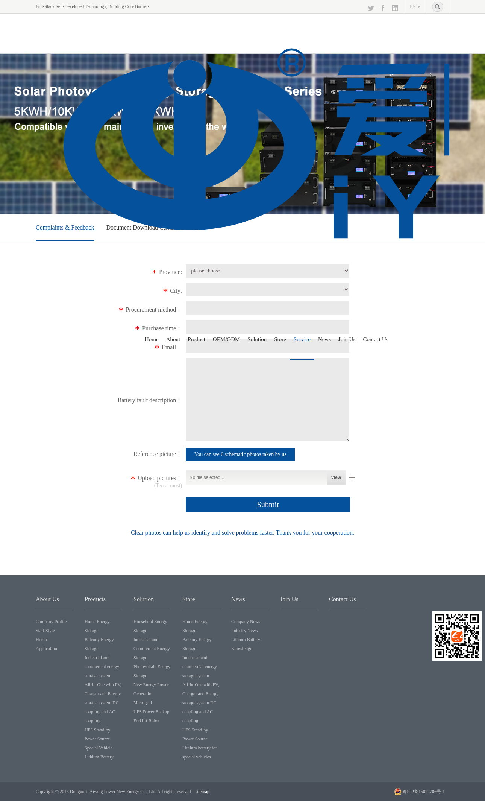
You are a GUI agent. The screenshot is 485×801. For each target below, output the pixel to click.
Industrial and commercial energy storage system (102, 666)
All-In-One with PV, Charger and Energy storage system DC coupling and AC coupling (103, 702)
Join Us (346, 339)
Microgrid (142, 702)
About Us (47, 599)
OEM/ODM (226, 339)
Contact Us (375, 339)
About (173, 339)
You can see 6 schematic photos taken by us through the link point (240, 456)
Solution (257, 339)
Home (152, 339)
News (324, 339)
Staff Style (45, 630)
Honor (41, 639)
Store (280, 339)
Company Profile (51, 621)
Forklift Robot (146, 720)
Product (196, 339)
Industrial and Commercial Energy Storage (151, 648)
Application (46, 648)
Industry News (244, 630)
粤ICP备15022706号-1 (423, 791)
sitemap (202, 791)
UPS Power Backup (151, 711)
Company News (245, 621)
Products (95, 599)
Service (302, 339)
